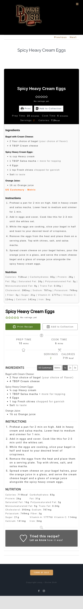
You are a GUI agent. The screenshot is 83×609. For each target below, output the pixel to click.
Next (73, 37)
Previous (60, 37)
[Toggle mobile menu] (77, 4)
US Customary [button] (14, 190)
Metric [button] (31, 190)
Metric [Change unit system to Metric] (57, 368)
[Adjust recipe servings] (34, 120)
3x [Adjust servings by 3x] (75, 368)
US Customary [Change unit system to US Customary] (45, 368)
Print (26, 108)
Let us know (38, 540)
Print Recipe (23, 326)
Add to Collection (49, 108)
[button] (36, 97)
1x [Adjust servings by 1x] (65, 368)
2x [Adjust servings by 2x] (70, 368)
